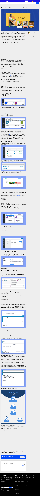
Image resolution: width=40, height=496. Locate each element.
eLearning (2, 6)
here (20, 84)
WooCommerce (18, 195)
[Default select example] (23, 467)
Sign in (23, 465)
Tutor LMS (10, 75)
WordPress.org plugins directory (5, 91)
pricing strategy (9, 433)
